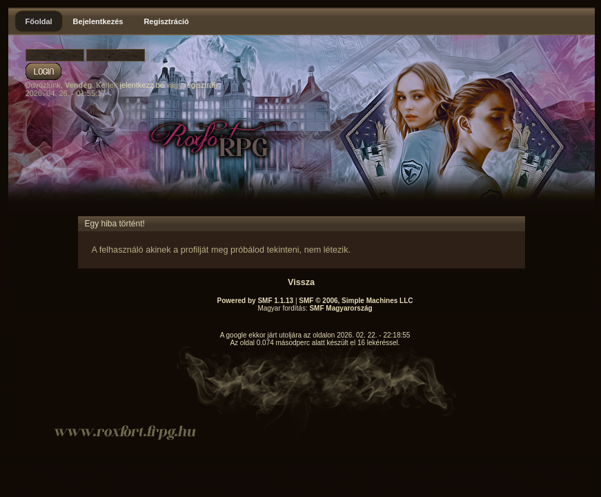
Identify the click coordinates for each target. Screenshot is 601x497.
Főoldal (39, 21)
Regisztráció (166, 21)
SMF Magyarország (340, 308)
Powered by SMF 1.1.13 (255, 300)
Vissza (301, 282)
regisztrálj (200, 85)
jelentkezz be (141, 85)
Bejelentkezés (98, 21)
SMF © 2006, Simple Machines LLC (356, 300)
